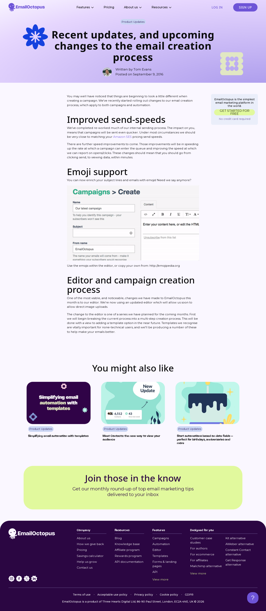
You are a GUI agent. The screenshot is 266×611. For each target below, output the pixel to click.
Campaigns (160, 538)
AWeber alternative (239, 544)
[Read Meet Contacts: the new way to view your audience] (133, 415)
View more (160, 579)
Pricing (109, 7)
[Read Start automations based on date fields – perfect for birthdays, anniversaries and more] (207, 415)
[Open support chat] (252, 597)
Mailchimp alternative (206, 566)
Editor (156, 550)
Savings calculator (90, 556)
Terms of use (82, 594)
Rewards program (128, 556)
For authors (198, 548)
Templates (160, 556)
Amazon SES (122, 137)
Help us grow (87, 562)
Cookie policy (169, 594)
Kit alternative (235, 538)
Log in (217, 7)
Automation (161, 544)
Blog (118, 538)
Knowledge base (127, 544)
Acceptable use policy (112, 594)
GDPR (189, 594)
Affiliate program (127, 550)
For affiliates (199, 560)
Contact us (84, 567)
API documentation (129, 562)
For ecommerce (202, 554)
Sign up (245, 7)
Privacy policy (143, 594)
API (155, 572)
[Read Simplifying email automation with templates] (59, 415)
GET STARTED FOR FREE (234, 112)
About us (83, 538)
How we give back (90, 544)
